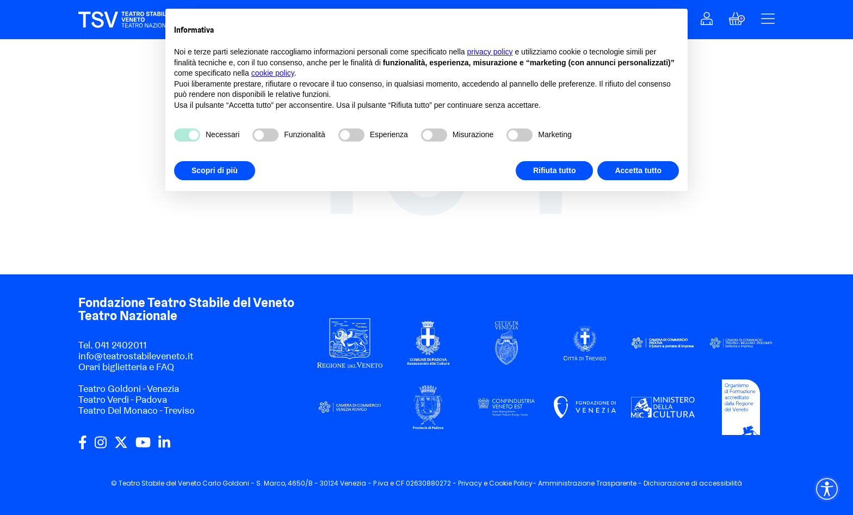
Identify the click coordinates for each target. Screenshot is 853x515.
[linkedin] (164, 446)
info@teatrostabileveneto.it (135, 356)
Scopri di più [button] (214, 170)
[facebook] (82, 446)
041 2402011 (121, 345)
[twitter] (121, 446)
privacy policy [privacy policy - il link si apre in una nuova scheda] (490, 51)
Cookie (500, 483)
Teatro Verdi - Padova (122, 399)
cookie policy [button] (272, 73)
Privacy (470, 483)
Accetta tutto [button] (638, 170)
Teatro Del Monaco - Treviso (136, 410)
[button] (707, 21)
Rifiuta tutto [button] (554, 170)
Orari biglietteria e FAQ (126, 366)
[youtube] (143, 446)
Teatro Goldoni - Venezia (128, 388)
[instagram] (101, 446)
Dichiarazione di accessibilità (693, 483)
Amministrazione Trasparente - (591, 483)
